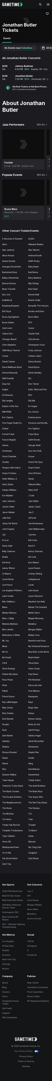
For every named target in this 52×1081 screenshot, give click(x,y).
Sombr (31, 758)
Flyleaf (5, 428)
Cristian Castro (34, 356)
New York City (9, 959)
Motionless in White (11, 635)
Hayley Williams (9, 490)
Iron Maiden (7, 495)
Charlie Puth (33, 333)
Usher (31, 836)
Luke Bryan (33, 590)
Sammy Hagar (34, 735)
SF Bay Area (8, 946)
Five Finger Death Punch (13, 423)
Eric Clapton (7, 417)
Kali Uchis (32, 540)
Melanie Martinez (10, 624)
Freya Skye (33, 434)
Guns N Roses (34, 473)
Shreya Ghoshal (9, 752)
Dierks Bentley (35, 372)
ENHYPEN (6, 412)
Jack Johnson (8, 501)
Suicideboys (34, 769)
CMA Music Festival (11, 350)
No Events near (20, 48)
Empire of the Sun (10, 406)
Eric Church (33, 412)
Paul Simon (33, 674)
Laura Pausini (34, 568)
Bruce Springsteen (10, 317)
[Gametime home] (14, 4)
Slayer (5, 758)
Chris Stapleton (9, 345)
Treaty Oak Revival (11, 825)
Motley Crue (34, 635)
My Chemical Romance (38, 646)
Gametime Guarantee (37, 987)
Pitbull (5, 691)
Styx (4, 769)
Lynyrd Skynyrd (35, 596)
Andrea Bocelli (35, 255)
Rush (4, 730)
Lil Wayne (6, 573)
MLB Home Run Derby (12, 900)
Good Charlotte (9, 456)
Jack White (33, 501)
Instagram (32, 946)
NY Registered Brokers (38, 1001)
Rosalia (5, 724)
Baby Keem (33, 266)
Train (30, 819)
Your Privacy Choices (23, 1051)
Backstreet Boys (9, 272)
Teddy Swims (34, 780)
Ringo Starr (33, 707)
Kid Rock (6, 562)
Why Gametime (9, 1017)
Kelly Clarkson (8, 551)
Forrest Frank (8, 434)
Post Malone (34, 691)
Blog (4, 987)
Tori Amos (6, 819)
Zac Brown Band (9, 858)
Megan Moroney (36, 618)
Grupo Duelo (34, 467)
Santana (6, 741)
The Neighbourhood (11, 802)
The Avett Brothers (36, 786)
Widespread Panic (10, 847)
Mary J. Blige (8, 618)
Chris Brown (33, 339)
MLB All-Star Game (11, 896)
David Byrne (34, 367)
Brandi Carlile (34, 300)
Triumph (32, 825)
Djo (29, 378)
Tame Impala (8, 780)
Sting (30, 763)
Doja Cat (6, 384)
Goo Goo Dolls (35, 451)
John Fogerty (8, 529)
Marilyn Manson (9, 613)
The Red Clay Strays (37, 802)
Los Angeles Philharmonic (14, 590)
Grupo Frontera (9, 473)
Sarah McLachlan (36, 741)
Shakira (5, 747)
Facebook (32, 955)
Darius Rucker (34, 361)
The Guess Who (35, 797)
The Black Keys (35, 791)
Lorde (31, 585)
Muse (4, 646)
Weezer (32, 841)
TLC (30, 813)
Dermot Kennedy (10, 372)
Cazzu (31, 328)
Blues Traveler (9, 289)
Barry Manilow (34, 278)
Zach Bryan (33, 858)
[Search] (40, 4)
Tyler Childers (8, 836)
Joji (3, 534)
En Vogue (32, 406)
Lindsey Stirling (35, 573)
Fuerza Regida (9, 439)
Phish (4, 685)
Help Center (33, 982)
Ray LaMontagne (10, 702)
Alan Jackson (8, 250)
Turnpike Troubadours (12, 830)
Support (6, 1013)
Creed (5, 356)
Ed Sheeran (7, 395)
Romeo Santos (35, 719)
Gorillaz (5, 462)
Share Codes (33, 996)
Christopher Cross (36, 345)
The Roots (7, 808)
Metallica (32, 624)
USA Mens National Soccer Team (11, 906)
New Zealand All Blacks (10, 918)
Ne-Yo (5, 652)
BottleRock (7, 300)
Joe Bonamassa (35, 523)
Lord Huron (7, 585)
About (5, 982)
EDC (30, 395)
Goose (31, 456)
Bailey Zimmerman (10, 278)
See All (42, 124)
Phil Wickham (34, 680)
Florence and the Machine (40, 423)
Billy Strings (33, 283)
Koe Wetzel (33, 562)
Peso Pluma (7, 680)
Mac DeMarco (8, 601)
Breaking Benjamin (10, 306)
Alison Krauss (8, 255)
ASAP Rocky (34, 261)
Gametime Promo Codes (10, 1002)
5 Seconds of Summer (12, 239)
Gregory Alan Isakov (11, 467)
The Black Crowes (10, 791)
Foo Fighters (34, 428)
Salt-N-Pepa (34, 730)
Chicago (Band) (9, 339)
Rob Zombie (7, 713)
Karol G (31, 546)
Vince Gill (6, 841)
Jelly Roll (6, 518)
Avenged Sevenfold (11, 266)
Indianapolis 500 (10, 912)
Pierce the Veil (35, 685)
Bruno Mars (33, 317)
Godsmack (7, 451)
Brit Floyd (6, 311)
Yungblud (32, 853)
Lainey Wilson (8, 568)
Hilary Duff (33, 490)
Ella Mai (31, 400)
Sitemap (26, 1066)
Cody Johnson (35, 350)
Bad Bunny (33, 272)
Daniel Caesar (8, 361)
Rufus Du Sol (34, 724)
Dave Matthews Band (12, 367)
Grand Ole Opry (35, 462)
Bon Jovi (6, 294)
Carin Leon (7, 328)
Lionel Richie (8, 579)
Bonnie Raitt (33, 294)
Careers (6, 992)
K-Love (5, 540)
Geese (5, 445)
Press (5, 996)
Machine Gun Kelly (36, 601)
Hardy (31, 479)
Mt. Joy (5, 640)
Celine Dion (7, 333)
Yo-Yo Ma (6, 853)
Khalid (5, 557)
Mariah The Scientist (37, 607)
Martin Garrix (34, 613)
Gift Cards (7, 1008)
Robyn (31, 713)
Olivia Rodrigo (8, 668)
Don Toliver (33, 384)
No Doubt (6, 657)
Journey (32, 534)
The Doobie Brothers (12, 797)
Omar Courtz (34, 668)
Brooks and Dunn (36, 311)
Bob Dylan (33, 289)
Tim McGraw (8, 813)
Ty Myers (32, 830)
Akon (4, 244)
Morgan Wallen (35, 629)
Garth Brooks (34, 439)
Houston (6, 955)
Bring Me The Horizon (38, 306)
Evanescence (34, 417)
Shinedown (33, 747)
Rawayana (33, 696)
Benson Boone (9, 283)
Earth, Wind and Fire (37, 389)
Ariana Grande (8, 261)
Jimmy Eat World (9, 523)
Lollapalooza (34, 579)
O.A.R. (4, 663)
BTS (30, 322)
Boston (5, 968)
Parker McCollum (10, 674)
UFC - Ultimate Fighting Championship (13, 925)
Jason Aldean (8, 512)
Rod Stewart (7, 719)
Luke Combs (8, 596)
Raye (30, 702)
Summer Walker (9, 774)
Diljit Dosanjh (8, 378)
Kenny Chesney (35, 551)
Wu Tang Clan (34, 847)
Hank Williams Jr (9, 479)
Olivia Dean (33, 663)
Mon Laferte (7, 629)
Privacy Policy (26, 1056)
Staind (5, 763)
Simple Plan (33, 752)
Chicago (6, 964)
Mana (4, 607)
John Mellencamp (36, 529)
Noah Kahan (33, 657)
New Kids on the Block (38, 652)
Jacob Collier (8, 506)
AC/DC (31, 239)
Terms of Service (26, 1061)
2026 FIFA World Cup (12, 891)
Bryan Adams (8, 322)
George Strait (34, 445)
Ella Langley (7, 400)
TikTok (30, 941)
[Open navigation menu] (48, 4)
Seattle (5, 950)
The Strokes (34, 808)
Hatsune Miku (34, 484)
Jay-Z (31, 512)
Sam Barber (7, 735)
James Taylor (34, 506)
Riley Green (7, 707)
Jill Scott (32, 518)
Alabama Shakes (35, 244)
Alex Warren (34, 250)
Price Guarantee (35, 992)
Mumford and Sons (37, 640)
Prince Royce (8, 696)
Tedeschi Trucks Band (12, 786)
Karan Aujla (7, 546)
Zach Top (6, 864)
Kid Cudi (32, 557)
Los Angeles (8, 941)
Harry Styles (7, 484)
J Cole (31, 495)
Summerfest (33, 774)
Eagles (5, 389)
